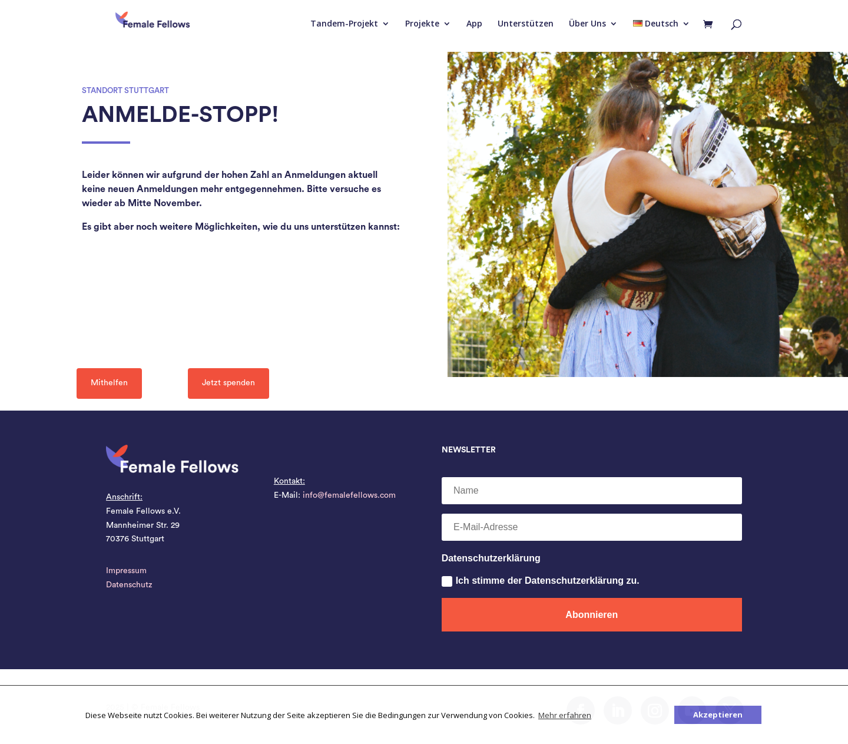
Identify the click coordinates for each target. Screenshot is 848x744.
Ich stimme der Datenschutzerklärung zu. (541, 581)
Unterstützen (526, 24)
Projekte (422, 24)
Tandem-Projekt (344, 24)
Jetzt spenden (228, 383)
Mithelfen (109, 383)
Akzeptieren (718, 714)
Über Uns (587, 24)
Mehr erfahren (564, 715)
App (474, 24)
